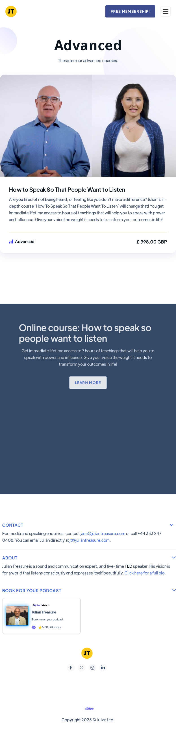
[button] (166, 12)
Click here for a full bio (144, 572)
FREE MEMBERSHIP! (130, 11)
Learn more (88, 382)
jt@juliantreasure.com (90, 540)
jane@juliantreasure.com (102, 533)
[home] (11, 11)
